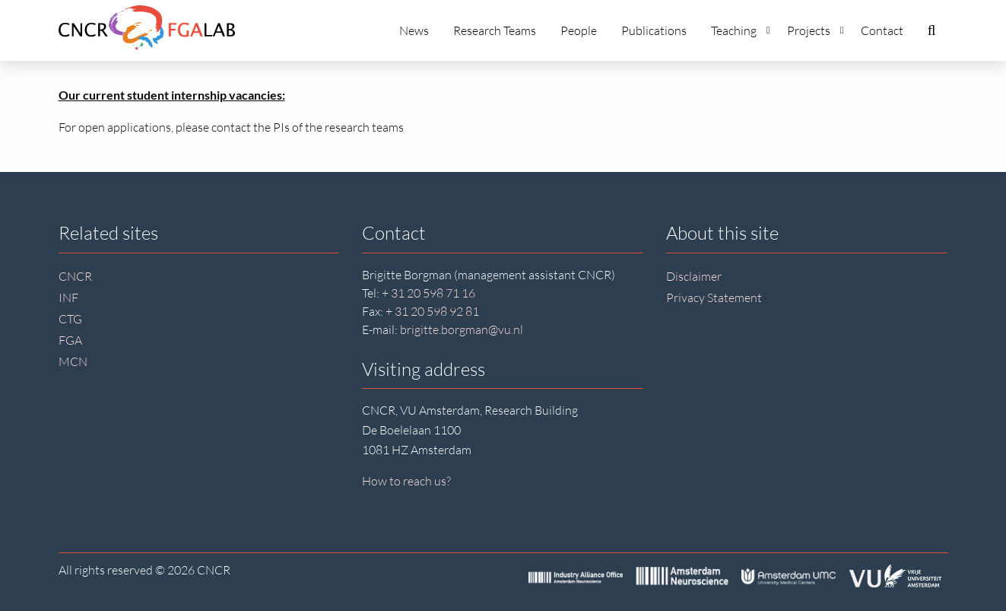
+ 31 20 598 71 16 (428, 293)
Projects (815, 30)
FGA (70, 340)
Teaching (740, 30)
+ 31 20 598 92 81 (432, 311)
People (578, 30)
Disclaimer (694, 276)
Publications (654, 30)
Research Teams (494, 30)
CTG (70, 318)
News (414, 30)
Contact (882, 30)
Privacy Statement (714, 297)
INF (68, 297)
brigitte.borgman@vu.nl (461, 329)
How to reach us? (406, 480)
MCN (73, 361)
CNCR (75, 276)
